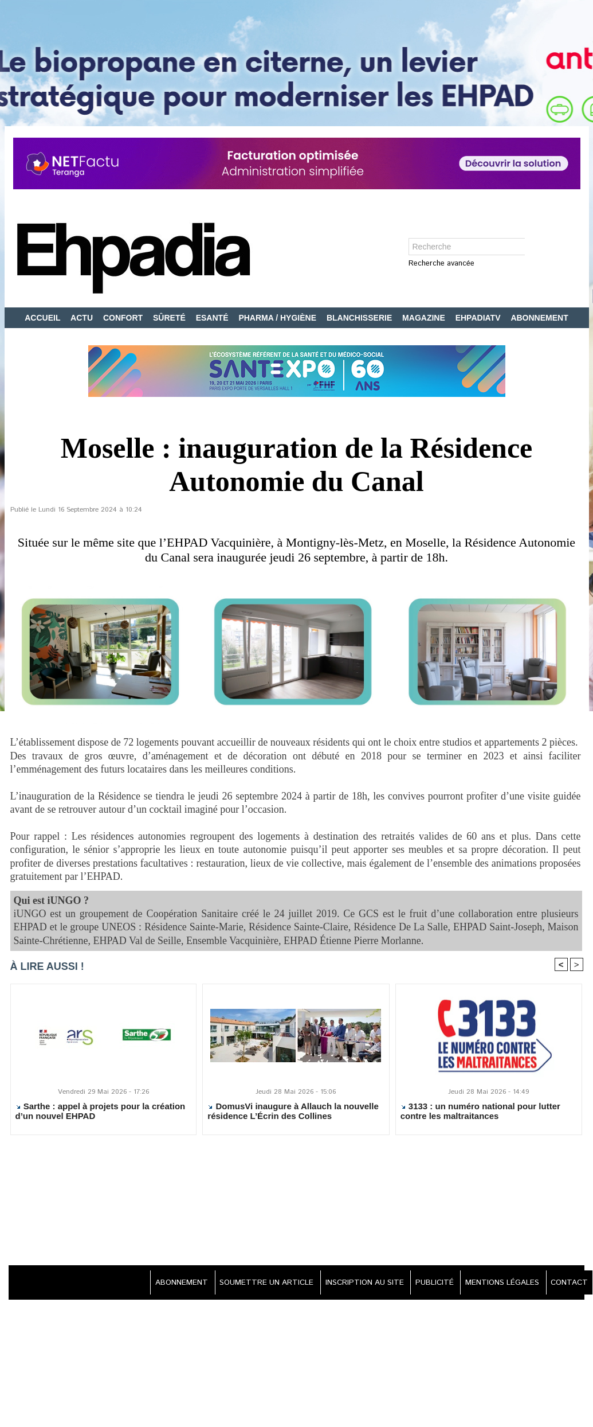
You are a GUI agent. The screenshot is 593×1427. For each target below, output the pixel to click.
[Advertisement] (296, 1202)
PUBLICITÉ (425, 1283)
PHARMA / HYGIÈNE (278, 317)
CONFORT (124, 317)
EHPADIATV (479, 317)
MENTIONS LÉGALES (497, 1283)
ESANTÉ (213, 317)
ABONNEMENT (539, 317)
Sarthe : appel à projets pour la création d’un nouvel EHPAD (100, 1112)
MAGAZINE (424, 317)
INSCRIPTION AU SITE (350, 1283)
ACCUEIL (43, 317)
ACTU (82, 317)
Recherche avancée (441, 264)
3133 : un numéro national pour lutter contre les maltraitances (480, 1112)
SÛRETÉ (170, 317)
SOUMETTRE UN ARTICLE (246, 1283)
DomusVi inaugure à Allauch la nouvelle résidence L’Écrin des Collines (292, 1112)
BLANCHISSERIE (360, 317)
